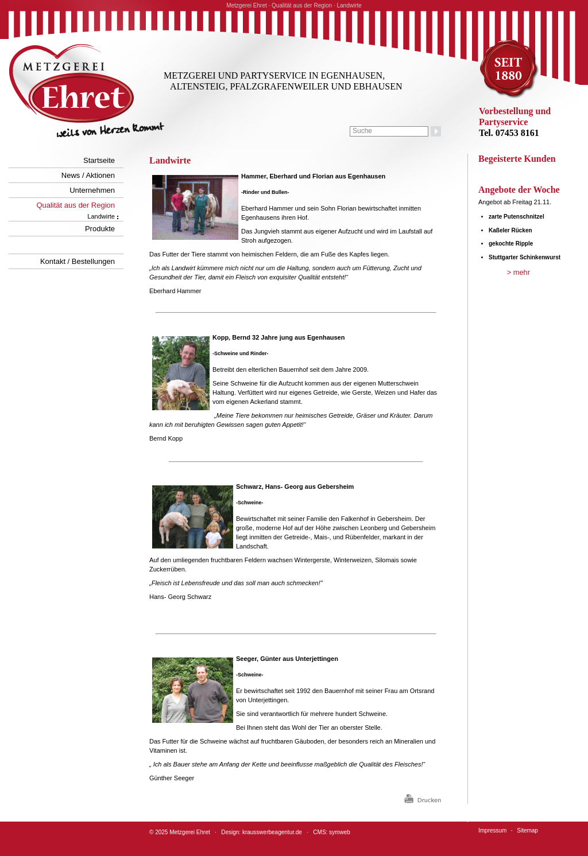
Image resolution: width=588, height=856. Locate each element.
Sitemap (527, 830)
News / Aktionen (88, 175)
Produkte (100, 228)
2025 (161, 832)
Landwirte (101, 216)
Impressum (492, 830)
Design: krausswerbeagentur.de (261, 832)
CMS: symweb (331, 832)
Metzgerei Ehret (189, 832)
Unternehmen (92, 190)
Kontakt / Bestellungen (77, 261)
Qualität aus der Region (75, 205)
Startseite (99, 160)
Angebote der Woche (519, 189)
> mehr (518, 272)
